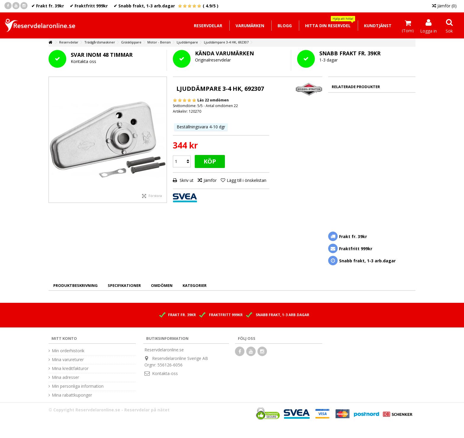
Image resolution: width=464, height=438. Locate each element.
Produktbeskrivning (75, 285)
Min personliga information (78, 386)
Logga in (428, 30)
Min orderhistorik (68, 350)
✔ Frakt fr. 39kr (47, 6)
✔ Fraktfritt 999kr (89, 6)
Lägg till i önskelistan (246, 180)
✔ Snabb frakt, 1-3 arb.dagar (144, 6)
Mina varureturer (68, 359)
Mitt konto (64, 338)
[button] (328, 25)
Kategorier (195, 285)
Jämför (210, 180)
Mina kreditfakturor (70, 368)
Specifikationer (124, 285)
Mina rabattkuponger (72, 395)
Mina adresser (65, 377)
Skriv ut (186, 180)
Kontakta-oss (165, 373)
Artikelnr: (180, 111)
